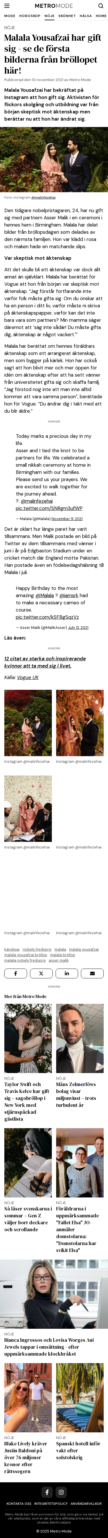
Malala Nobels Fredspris (25, 960)
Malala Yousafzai (84, 949)
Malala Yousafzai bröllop (25, 954)
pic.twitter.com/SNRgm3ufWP (49, 508)
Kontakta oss (19, 1503)
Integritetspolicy (51, 1503)
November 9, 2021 (67, 518)
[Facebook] (47, 1492)
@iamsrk (68, 595)
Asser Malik (59, 960)
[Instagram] (61, 1492)
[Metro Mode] (54, 6)
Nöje (49, 16)
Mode (9, 16)
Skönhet (67, 16)
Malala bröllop (62, 954)
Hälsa (86, 16)
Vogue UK (28, 677)
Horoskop (30, 16)
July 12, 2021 (78, 627)
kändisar (12, 949)
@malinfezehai (43, 197)
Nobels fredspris (37, 949)
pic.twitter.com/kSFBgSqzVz (47, 617)
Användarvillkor (86, 1503)
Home (101, 16)
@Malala (44, 595)
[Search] (101, 6)
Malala (60, 949)
